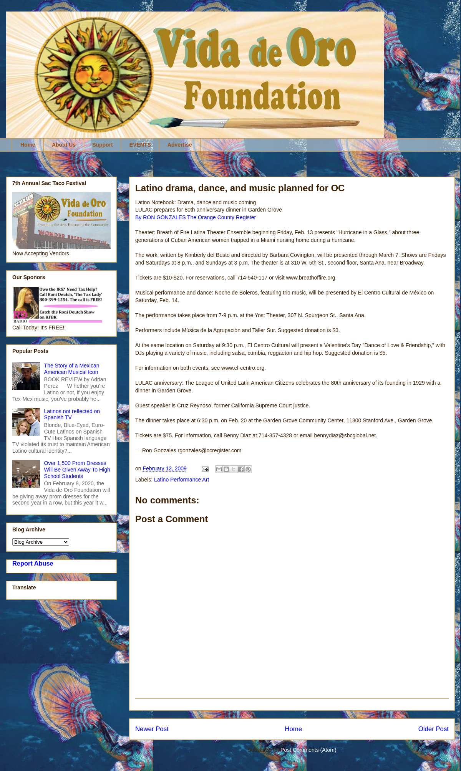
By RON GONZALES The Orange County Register (195, 217)
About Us (64, 145)
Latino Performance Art (181, 479)
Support (102, 145)
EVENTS (140, 145)
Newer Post (152, 729)
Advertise (179, 145)
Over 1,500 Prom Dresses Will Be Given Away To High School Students (77, 469)
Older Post (433, 729)
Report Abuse (32, 563)
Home (27, 145)
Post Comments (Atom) (308, 750)
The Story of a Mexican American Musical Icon (71, 368)
